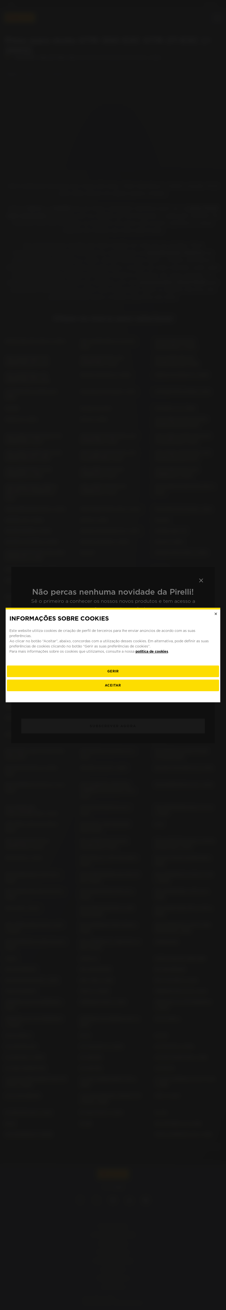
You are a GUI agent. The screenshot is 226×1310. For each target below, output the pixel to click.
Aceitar (113, 685)
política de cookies (152, 651)
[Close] (216, 614)
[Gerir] (113, 671)
